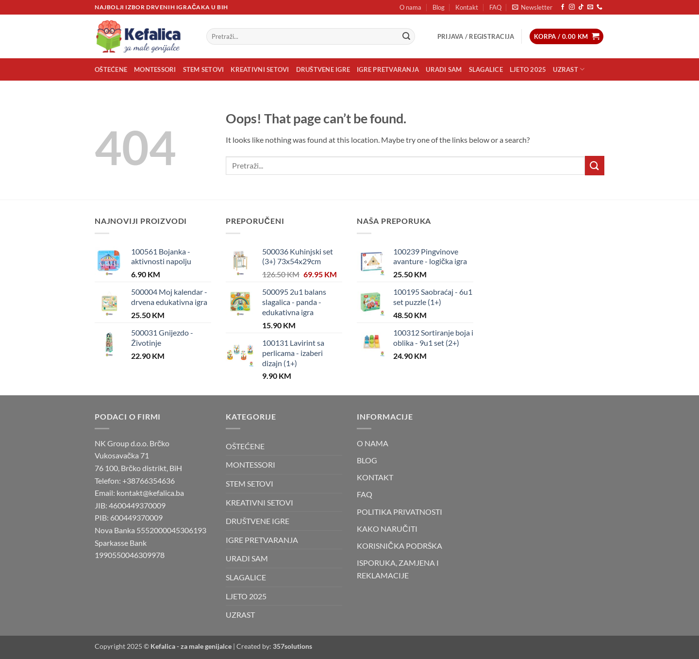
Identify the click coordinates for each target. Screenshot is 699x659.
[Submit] (406, 36)
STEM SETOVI (203, 69)
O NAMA (372, 443)
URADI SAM (444, 69)
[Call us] (599, 7)
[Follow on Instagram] (572, 7)
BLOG (367, 460)
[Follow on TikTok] (581, 7)
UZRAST (568, 69)
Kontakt (466, 7)
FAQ (495, 7)
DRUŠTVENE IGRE (323, 69)
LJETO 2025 (528, 69)
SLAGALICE (486, 69)
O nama (410, 7)
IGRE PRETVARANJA (388, 69)
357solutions (292, 646)
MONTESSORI (155, 69)
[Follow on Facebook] (563, 7)
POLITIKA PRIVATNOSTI (399, 511)
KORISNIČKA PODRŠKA (399, 545)
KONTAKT (375, 477)
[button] (532, 7)
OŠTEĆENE (111, 69)
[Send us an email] (590, 7)
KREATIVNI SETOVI (260, 69)
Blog (439, 7)
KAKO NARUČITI (387, 528)
